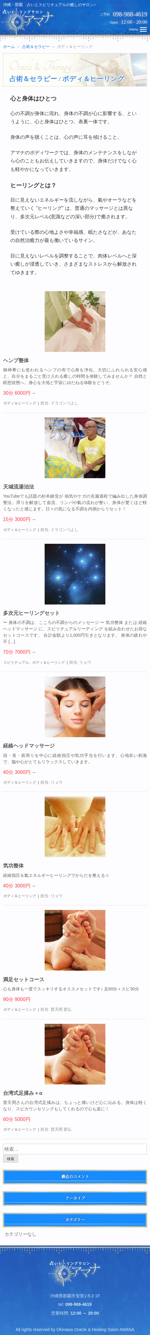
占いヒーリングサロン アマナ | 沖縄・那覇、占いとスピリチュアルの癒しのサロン (28, 21)
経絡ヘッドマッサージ (29, 746)
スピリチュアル (16, 662)
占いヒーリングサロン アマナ (75, 1272)
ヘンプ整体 (16, 360)
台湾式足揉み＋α (22, 1093)
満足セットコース (23, 980)
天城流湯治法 (18, 487)
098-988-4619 (130, 14)
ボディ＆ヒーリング (19, 403)
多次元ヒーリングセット (31, 613)
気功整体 (13, 866)
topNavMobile (138, 29)
